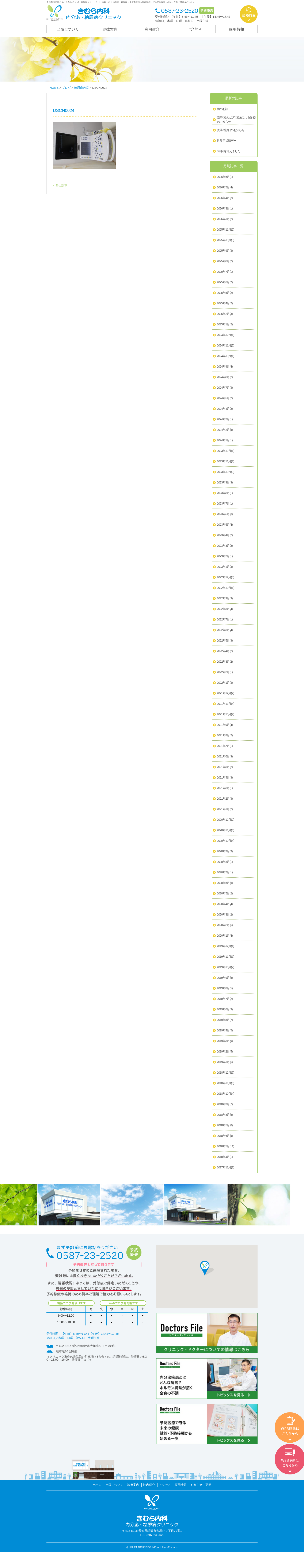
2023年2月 (225, 556)
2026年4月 (225, 198)
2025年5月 (225, 293)
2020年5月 (225, 893)
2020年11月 (225, 830)
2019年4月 (225, 1030)
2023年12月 (225, 451)
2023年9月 (225, 483)
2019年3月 (225, 1041)
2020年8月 (225, 862)
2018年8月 (225, 1115)
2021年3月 (225, 788)
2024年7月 (225, 388)
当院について (114, 1484)
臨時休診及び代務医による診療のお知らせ (236, 119)
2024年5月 (225, 398)
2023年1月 (225, 567)
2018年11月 (225, 1083)
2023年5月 (225, 525)
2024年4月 (225, 409)
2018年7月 (225, 1125)
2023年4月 (225, 535)
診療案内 (133, 1484)
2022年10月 (225, 588)
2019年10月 (225, 967)
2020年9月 (225, 851)
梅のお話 (222, 109)
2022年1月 (225, 683)
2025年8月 (225, 261)
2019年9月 (225, 978)
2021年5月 (225, 767)
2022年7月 (225, 620)
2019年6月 (225, 1009)
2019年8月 (225, 988)
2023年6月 (225, 514)
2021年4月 (225, 778)
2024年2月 (225, 430)
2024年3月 (225, 419)
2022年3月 (225, 662)
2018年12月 (225, 1073)
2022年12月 (225, 577)
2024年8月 (225, 377)
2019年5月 (225, 1020)
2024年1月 (225, 440)
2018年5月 (225, 1146)
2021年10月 (225, 714)
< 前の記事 (60, 185)
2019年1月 (225, 1062)
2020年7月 (225, 872)
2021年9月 (225, 725)
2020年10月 (225, 841)
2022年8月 (225, 609)
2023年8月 (225, 493)
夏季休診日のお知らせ (230, 130)
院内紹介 (149, 1484)
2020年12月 (225, 820)
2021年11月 (225, 704)
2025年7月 (225, 272)
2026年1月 (225, 219)
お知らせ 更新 (201, 1484)
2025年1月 (225, 324)
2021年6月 (225, 757)
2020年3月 (225, 915)
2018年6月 (225, 1136)
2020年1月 (225, 936)
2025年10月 (225, 240)
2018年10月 (225, 1094)
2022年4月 (225, 651)
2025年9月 (225, 251)
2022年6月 (225, 630)
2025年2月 (225, 314)
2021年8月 (225, 735)
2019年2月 (225, 1052)
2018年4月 (225, 1157)
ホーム (97, 1484)
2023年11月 (225, 461)
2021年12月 (225, 693)
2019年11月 (225, 957)
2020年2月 (225, 925)
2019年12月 (225, 946)
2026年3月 (225, 209)
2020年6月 (225, 883)
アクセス (165, 1484)
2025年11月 (225, 230)
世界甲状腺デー (226, 140)
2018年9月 (225, 1104)
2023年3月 (225, 546)
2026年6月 (225, 177)
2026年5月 (225, 187)
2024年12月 (225, 335)
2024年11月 (225, 346)
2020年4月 (225, 904)
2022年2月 (225, 672)
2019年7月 (225, 999)
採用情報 (181, 1484)
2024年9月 (225, 367)
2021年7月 (225, 746)
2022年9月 (225, 598)
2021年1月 (225, 809)
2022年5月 (225, 641)
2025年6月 (225, 282)
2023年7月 (225, 504)
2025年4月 (225, 303)
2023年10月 (225, 472)
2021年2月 (225, 799)
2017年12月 (225, 1167)
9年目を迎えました (228, 151)
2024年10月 (225, 356)
